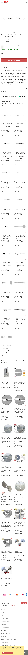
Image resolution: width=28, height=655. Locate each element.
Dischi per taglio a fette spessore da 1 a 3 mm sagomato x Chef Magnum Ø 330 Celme (20, 439)
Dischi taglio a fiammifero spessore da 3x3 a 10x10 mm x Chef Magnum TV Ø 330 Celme (6, 468)
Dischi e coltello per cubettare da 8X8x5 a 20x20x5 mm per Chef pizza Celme (6, 553)
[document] (12, 650)
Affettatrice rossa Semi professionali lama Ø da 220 (6, 580)
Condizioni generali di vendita (8, 639)
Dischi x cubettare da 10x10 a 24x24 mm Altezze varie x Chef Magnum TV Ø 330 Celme (19, 525)
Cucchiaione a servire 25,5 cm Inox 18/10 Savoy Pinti (7, 264)
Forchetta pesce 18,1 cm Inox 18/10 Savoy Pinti (20, 320)
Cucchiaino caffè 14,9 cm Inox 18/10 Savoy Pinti (20, 209)
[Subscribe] (24, 603)
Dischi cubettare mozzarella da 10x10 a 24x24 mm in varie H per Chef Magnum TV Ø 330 (19, 468)
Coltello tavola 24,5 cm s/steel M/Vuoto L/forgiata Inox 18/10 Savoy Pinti (7, 126)
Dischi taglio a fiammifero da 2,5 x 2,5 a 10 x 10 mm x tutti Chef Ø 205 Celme (20, 410)
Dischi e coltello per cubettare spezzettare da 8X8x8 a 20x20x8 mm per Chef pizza (6, 524)
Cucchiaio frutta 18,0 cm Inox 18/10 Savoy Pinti (20, 182)
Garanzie (3, 630)
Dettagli (3, 88)
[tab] (14, 67)
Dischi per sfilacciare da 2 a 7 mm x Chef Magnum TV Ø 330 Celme (19, 497)
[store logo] (6, 2)
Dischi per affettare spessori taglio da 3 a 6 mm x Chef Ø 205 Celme (19, 383)
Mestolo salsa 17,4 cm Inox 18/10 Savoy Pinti (7, 292)
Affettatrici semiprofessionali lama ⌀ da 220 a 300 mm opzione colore (19, 553)
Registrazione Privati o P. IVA (8, 645)
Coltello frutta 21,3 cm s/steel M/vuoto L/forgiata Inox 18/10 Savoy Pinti (20, 126)
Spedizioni (3, 636)
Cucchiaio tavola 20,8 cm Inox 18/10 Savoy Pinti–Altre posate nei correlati (7, 154)
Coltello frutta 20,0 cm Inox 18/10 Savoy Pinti (7, 209)
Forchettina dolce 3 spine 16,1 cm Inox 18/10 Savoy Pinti (20, 292)
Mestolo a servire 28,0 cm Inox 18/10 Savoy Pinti (20, 237)
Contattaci (3, 624)
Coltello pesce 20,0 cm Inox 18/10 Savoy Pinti (7, 347)
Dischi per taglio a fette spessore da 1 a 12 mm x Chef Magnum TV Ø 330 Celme (6, 440)
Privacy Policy (13, 605)
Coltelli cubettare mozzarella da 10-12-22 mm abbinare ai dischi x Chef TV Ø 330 (6, 497)
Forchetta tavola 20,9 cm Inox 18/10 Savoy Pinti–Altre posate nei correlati (20, 154)
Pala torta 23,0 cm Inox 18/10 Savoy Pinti (7, 320)
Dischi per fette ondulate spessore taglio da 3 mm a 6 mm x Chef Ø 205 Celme (5, 411)
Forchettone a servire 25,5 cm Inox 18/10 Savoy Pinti (20, 264)
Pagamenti (3, 615)
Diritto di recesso (5, 633)
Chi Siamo (3, 612)
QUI (16, 648)
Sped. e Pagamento (6, 91)
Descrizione (4, 67)
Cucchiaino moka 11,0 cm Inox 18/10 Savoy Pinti (7, 237)
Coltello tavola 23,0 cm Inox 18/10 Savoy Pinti (7, 182)
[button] (12, 32)
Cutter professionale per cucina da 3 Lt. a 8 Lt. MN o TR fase (6, 382)
